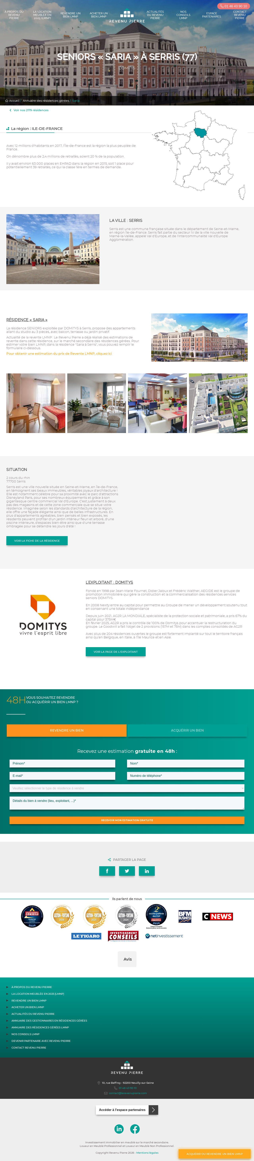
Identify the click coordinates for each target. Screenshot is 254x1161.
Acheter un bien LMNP (99, 15)
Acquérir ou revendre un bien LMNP (215, 1153)
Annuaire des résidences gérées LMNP (40, 1027)
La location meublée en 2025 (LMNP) (42, 15)
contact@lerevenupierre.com (125, 1093)
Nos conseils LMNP (183, 15)
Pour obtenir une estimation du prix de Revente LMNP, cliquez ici (59, 354)
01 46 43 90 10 (233, 6)
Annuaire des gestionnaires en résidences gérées (49, 1020)
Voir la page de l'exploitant (116, 651)
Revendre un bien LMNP (71, 15)
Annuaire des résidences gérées (46, 100)
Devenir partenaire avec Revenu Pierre (41, 1040)
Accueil (12, 100)
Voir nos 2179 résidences (29, 110)
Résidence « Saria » (27, 320)
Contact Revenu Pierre (240, 15)
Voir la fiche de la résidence (37, 540)
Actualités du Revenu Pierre (155, 15)
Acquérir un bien (187, 730)
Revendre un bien (67, 730)
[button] (117, 971)
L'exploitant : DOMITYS (109, 582)
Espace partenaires (211, 15)
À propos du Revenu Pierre (14, 15)
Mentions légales (147, 1152)
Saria (75, 100)
